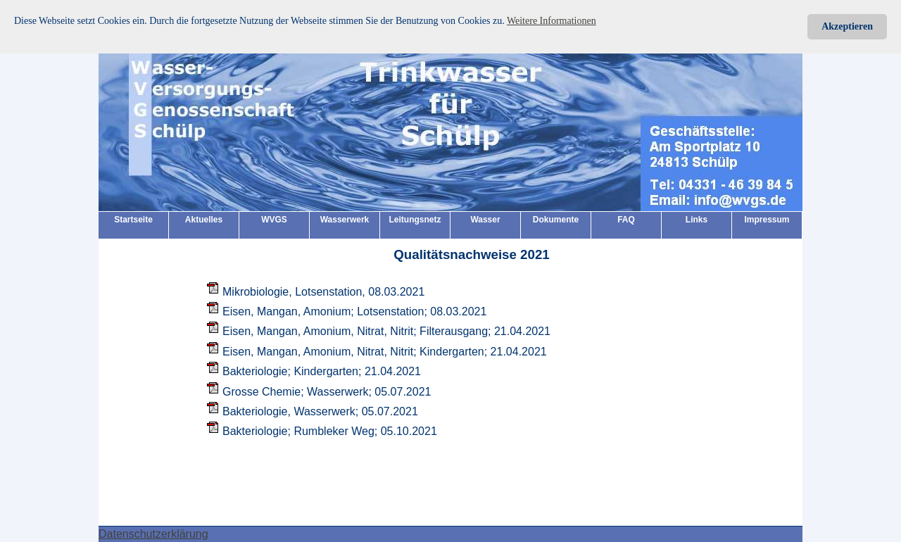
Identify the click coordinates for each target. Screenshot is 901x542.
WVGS (274, 220)
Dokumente (556, 220)
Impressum (766, 220)
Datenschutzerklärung (153, 534)
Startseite (133, 220)
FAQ (626, 220)
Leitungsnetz (415, 220)
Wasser (485, 220)
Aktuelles (203, 220)
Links (696, 220)
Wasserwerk (345, 220)
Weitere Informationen (551, 20)
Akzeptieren (847, 26)
